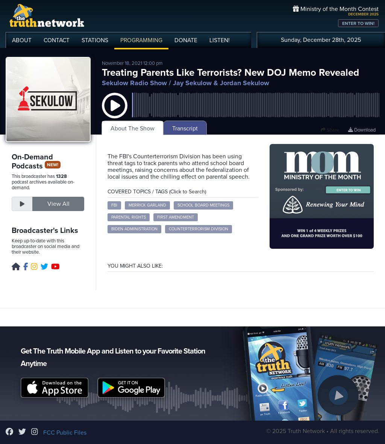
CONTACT (57, 40)
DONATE (185, 40)
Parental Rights (128, 217)
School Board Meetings (203, 205)
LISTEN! (219, 40)
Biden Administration (134, 229)
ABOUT (22, 40)
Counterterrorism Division (198, 229)
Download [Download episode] (362, 130)
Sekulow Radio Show (134, 83)
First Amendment (175, 217)
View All (58, 204)
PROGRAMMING (141, 40)
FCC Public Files (64, 432)
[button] (114, 113)
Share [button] (330, 130)
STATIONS (95, 40)
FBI (114, 205)
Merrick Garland (147, 205)
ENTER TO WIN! (358, 23)
